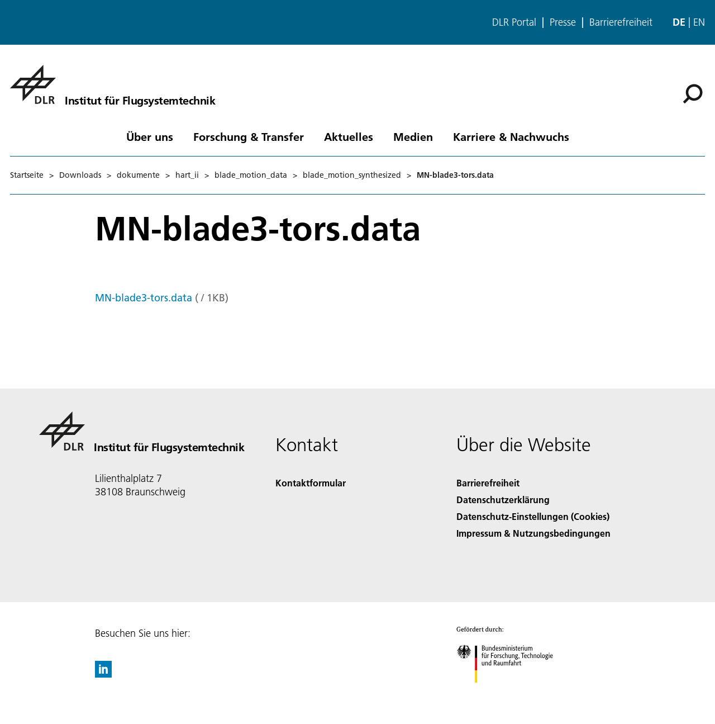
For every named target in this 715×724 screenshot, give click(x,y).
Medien (413, 136)
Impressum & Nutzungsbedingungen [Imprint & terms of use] (533, 533)
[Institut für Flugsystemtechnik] (112, 84)
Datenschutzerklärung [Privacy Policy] (503, 499)
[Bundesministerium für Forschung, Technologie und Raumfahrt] (511, 692)
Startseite (27, 175)
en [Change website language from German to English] (699, 22)
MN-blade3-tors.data (143, 297)
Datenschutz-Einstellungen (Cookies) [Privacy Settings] (532, 516)
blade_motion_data (250, 175)
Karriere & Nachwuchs (511, 136)
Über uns (149, 136)
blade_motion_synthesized (352, 175)
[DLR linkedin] (103, 674)
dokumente (138, 175)
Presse (563, 22)
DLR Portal (514, 22)
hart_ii (187, 175)
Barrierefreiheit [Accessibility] (487, 483)
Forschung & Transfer (248, 136)
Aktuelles (348, 136)
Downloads (80, 175)
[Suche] (693, 94)
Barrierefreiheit (620, 22)
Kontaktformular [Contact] (310, 483)
